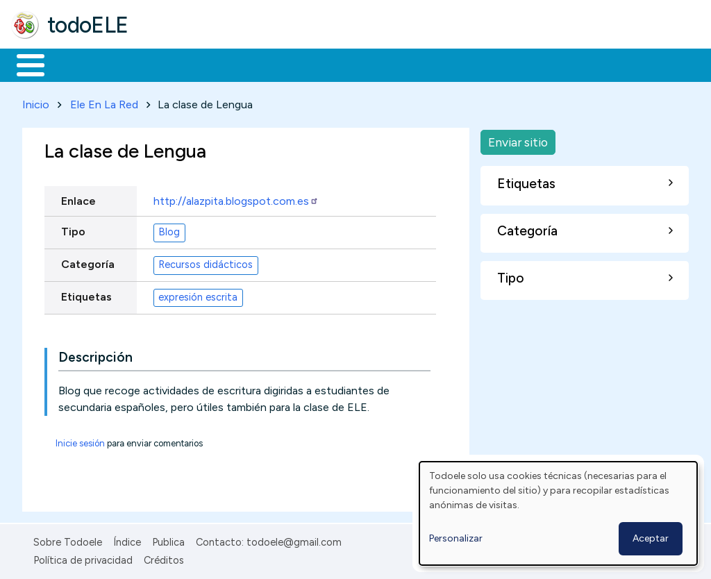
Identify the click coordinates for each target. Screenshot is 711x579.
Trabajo (250, 63)
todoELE (87, 25)
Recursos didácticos (205, 262)
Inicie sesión (80, 440)
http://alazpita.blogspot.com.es (236, 198)
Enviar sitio (518, 139)
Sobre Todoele (67, 539)
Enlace (78, 198)
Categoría (88, 261)
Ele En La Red (104, 101)
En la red (328, 63)
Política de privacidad (83, 558)
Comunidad (508, 63)
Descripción (95, 354)
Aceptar (651, 538)
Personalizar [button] (456, 538)
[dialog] (558, 513)
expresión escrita (197, 295)
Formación (167, 63)
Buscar (570, 64)
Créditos (164, 558)
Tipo (73, 228)
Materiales (78, 63)
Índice (127, 539)
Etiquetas (86, 294)
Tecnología (415, 63)
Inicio (23, 64)
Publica (168, 539)
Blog (169, 230)
